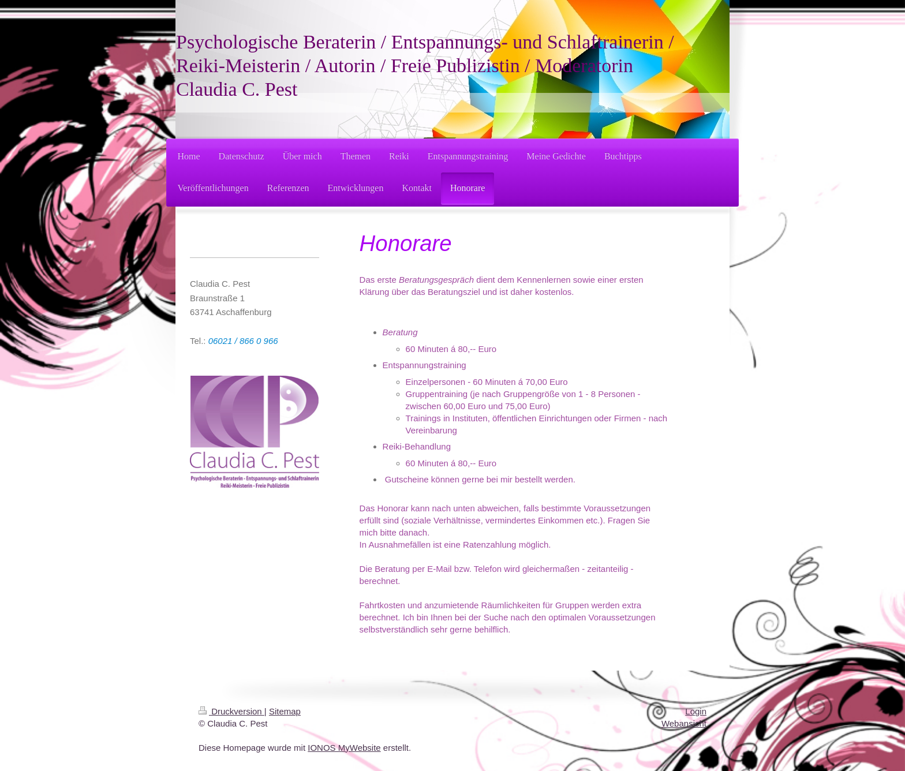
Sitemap (285, 711)
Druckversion (231, 711)
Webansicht (683, 723)
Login (695, 711)
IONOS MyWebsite (344, 748)
